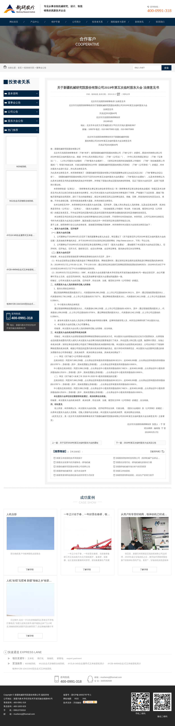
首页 (20, 68)
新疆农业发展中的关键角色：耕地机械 (73, 462)
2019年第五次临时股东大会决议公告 (140, 443)
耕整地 (60, 658)
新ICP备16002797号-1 (81, 695)
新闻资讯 (139, 22)
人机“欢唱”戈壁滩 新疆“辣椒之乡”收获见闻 (30, 580)
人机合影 (12, 514)
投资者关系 (97, 22)
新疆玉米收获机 (123, 471)
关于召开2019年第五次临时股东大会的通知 (79, 443)
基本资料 (13, 93)
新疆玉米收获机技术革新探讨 (69, 458)
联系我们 (160, 22)
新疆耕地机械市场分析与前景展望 (131, 466)
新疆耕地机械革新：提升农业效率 (71, 471)
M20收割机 (21, 166)
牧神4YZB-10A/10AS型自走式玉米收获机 (21, 304)
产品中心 (34, 22)
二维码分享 (125, 94)
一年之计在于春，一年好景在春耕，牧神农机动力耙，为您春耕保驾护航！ (87, 514)
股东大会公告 (15, 120)
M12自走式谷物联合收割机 (21, 201)
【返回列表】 (155, 451)
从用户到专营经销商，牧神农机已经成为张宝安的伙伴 (144, 514)
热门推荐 (13, 130)
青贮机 (40, 658)
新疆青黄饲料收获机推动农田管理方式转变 (75, 475)
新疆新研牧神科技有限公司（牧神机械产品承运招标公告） (139, 458)
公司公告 (13, 111)
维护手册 (55, 22)
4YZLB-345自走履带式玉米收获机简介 (21, 235)
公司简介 (76, 22)
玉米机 (30, 658)
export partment (74, 658)
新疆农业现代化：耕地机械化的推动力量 (134, 462)
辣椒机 (50, 658)
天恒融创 (77, 702)
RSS (77, 698)
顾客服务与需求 (118, 22)
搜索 (166, 68)
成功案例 (87, 497)
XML (84, 698)
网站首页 (14, 22)
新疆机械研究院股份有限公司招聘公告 (73, 466)
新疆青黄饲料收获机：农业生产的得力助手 (135, 475)
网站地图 (67, 698)
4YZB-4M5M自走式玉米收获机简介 (21, 269)
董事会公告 (41, 68)
